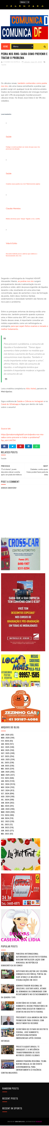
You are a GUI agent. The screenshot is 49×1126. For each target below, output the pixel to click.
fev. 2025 (5, 778)
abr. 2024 (5, 809)
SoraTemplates (20, 1122)
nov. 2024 (5, 787)
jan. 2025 (5, 781)
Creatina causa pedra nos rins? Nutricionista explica (23, 184)
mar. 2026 (5, 738)
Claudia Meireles (13, 209)
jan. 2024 (5, 818)
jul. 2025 (5, 763)
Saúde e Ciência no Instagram (30, 402)
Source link (6, 429)
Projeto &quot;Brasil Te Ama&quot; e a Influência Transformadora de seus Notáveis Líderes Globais (28, 1051)
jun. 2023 (5, 828)
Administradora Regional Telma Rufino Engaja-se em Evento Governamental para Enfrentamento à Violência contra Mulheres (23, 1067)
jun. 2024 (5, 803)
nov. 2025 (5, 750)
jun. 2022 (5, 831)
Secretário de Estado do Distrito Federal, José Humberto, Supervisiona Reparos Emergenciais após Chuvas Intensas (24, 1035)
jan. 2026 (5, 744)
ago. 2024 (5, 797)
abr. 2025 (5, 772)
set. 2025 (5, 756)
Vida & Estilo (11, 244)
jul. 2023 (5, 825)
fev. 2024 (5, 815)
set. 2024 (5, 794)
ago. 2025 (5, 759)
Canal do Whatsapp (10, 405)
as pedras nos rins (25, 282)
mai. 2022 (5, 834)
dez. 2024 (5, 784)
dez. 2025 (5, 747)
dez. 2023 (5, 821)
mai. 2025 (5, 769)
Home (5, 47)
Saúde (3, 65)
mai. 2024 (5, 806)
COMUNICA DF (17, 17)
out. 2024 (5, 790)
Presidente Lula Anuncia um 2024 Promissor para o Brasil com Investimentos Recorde (31, 1020)
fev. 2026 (5, 741)
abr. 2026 (5, 735)
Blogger (39, 1122)
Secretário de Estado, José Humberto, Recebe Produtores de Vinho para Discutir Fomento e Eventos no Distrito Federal (32, 1008)
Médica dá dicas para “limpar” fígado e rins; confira (23, 219)
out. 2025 (5, 753)
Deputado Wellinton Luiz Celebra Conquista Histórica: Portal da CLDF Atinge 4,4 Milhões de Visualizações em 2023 (31, 976)
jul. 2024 (5, 800)
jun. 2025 (5, 766)
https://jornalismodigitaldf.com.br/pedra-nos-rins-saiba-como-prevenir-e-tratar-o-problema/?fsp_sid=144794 (22, 438)
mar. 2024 (5, 812)
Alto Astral (31, 389)
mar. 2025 (5, 775)
